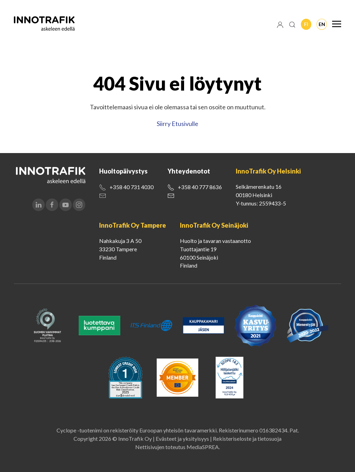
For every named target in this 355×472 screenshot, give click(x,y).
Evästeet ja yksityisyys (182, 438)
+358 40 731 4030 (132, 187)
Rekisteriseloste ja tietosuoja (247, 438)
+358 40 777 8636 (200, 187)
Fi (306, 24)
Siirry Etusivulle (177, 123)
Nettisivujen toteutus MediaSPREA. (177, 447)
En (322, 24)
